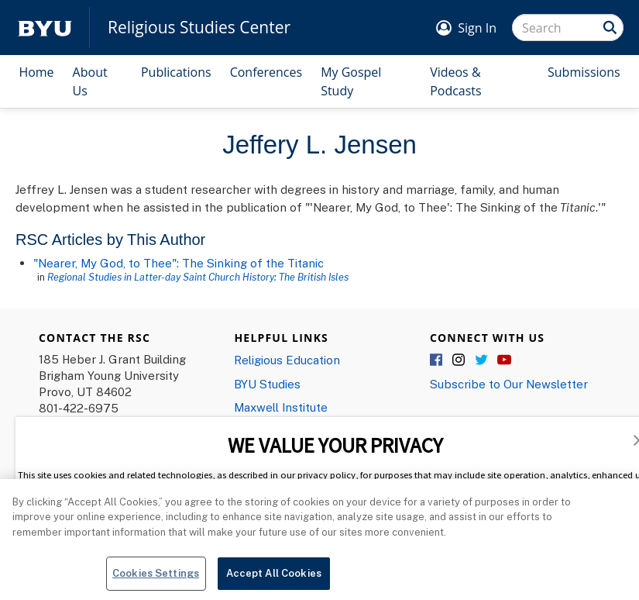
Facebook (437, 360)
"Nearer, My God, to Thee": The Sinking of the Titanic (178, 263)
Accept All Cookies (273, 580)
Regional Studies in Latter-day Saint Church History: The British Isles (198, 277)
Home (36, 72)
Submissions (584, 72)
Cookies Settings (155, 580)
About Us (90, 81)
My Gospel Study (351, 81)
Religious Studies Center (199, 27)
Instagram (459, 360)
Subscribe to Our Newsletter (509, 384)
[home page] (45, 27)
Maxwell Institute (281, 407)
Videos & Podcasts (456, 81)
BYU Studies (267, 384)
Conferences (266, 72)
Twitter (482, 360)
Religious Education (287, 360)
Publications (176, 72)
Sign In (477, 27)
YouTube (504, 360)
